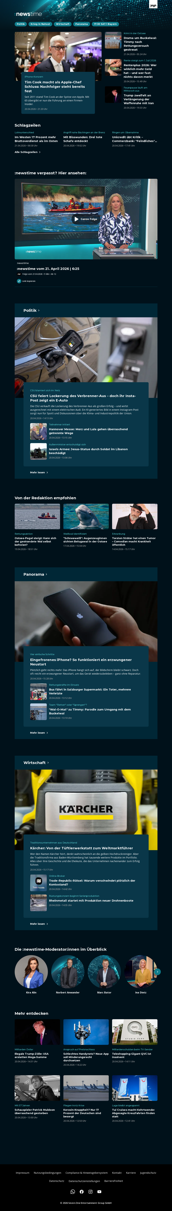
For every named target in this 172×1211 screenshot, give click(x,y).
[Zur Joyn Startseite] (153, 4)
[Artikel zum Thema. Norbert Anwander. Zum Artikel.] (67, 974)
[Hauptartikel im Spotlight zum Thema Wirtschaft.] (36, 762)
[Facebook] (81, 1192)
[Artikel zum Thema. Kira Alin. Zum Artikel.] (31, 974)
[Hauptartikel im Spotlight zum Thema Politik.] (32, 310)
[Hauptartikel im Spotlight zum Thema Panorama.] (36, 574)
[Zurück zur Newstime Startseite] (28, 14)
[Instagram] (90, 1192)
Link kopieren (26, 281)
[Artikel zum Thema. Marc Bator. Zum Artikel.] (104, 974)
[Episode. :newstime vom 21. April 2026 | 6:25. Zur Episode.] (86, 227)
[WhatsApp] (73, 1192)
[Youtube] (99, 1192)
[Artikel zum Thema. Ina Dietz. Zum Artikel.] (140, 974)
